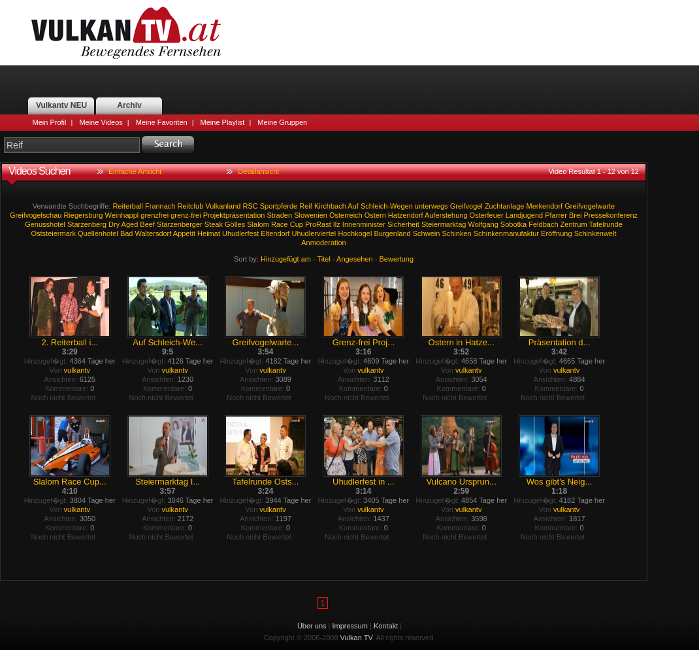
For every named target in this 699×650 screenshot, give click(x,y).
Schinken (456, 233)
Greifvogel (466, 206)
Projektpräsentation (234, 215)
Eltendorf (275, 233)
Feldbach (543, 224)
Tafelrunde (605, 224)
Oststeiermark (53, 233)
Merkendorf (544, 206)
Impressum (350, 626)
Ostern (375, 215)
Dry (114, 224)
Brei (575, 215)
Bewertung (397, 259)
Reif (305, 206)
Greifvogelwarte (589, 206)
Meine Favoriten (161, 122)
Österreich (346, 215)
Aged (130, 224)
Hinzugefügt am (286, 259)
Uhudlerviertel (313, 233)
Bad (126, 233)
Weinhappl (121, 215)
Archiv (129, 105)
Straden (280, 215)
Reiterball (127, 206)
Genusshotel (45, 224)
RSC (249, 206)
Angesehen (354, 259)
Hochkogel (355, 233)
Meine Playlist (223, 122)
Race (279, 224)
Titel (324, 259)
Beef (147, 224)
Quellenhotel (98, 233)
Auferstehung (446, 215)
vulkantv (77, 370)
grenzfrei (154, 215)
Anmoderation (323, 243)
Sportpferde (278, 206)
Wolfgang (483, 224)
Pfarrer (556, 215)
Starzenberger (180, 224)
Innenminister (363, 224)
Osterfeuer (487, 215)
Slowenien (310, 215)
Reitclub (191, 206)
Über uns (312, 626)
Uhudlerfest (240, 233)
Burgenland (392, 233)
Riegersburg (83, 215)
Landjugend (525, 215)
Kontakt (386, 626)
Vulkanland (222, 206)
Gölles (235, 224)
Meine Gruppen (282, 122)
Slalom (258, 224)
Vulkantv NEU (61, 105)
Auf (353, 206)
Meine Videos (100, 122)
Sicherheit (403, 224)
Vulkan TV (126, 33)
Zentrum (574, 224)
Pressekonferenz (611, 215)
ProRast (318, 224)
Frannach (160, 206)
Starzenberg (86, 224)
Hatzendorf (405, 215)
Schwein (426, 233)
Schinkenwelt (595, 233)
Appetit (184, 233)
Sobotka (513, 224)
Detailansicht (258, 171)
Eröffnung (556, 233)
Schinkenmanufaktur (506, 233)
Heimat (208, 233)
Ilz (336, 224)
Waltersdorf (153, 233)
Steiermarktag (443, 224)
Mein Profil (50, 122)
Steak (213, 224)
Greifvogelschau (36, 215)
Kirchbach (330, 206)
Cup (296, 224)
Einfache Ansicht (134, 171)
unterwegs (431, 206)
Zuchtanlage (505, 206)
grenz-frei (186, 215)
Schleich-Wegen (387, 206)
